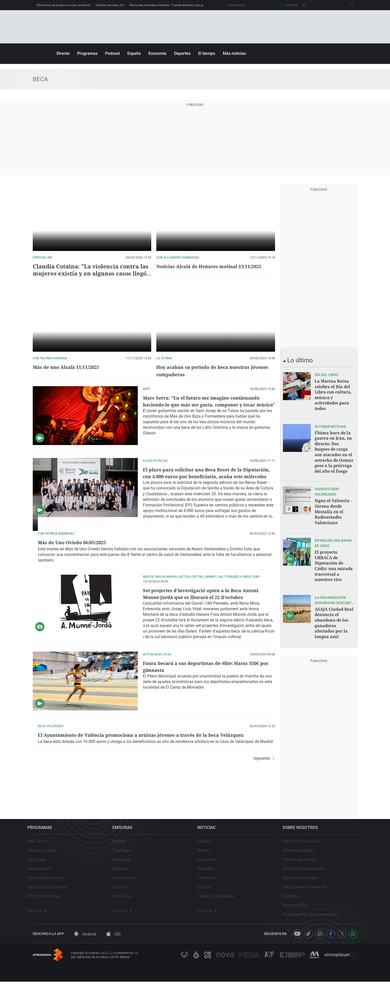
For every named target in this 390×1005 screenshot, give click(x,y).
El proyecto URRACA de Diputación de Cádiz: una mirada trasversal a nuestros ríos (334, 557)
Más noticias (234, 53)
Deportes (182, 53)
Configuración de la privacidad (315, 932)
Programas (87, 53)
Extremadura (129, 895)
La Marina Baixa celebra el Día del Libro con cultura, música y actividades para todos (333, 393)
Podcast (112, 53)
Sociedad (211, 886)
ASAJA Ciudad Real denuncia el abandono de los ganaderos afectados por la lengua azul (334, 611)
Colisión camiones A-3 (110, 5)
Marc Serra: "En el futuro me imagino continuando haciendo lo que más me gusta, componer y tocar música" (207, 403)
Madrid (124, 859)
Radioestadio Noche (51, 895)
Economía (157, 53)
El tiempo (206, 53)
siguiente (264, 824)
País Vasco (128, 914)
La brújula (42, 877)
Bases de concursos (306, 895)
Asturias (125, 904)
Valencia (125, 886)
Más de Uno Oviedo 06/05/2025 (180, 540)
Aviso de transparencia (308, 886)
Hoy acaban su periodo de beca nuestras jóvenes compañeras (207, 370)
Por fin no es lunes (49, 914)
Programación (234, 5)
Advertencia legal (303, 868)
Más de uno (43, 859)
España (134, 53)
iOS (113, 957)
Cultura (209, 904)
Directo (63, 53)
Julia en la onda (47, 868)
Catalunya (127, 868)
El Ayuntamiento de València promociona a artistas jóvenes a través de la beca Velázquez (208, 765)
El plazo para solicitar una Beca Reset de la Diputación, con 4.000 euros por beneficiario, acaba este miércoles (208, 475)
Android (85, 957)
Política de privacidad (307, 859)
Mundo (209, 868)
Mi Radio (289, 5)
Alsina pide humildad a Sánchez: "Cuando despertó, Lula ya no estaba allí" (175, 5)
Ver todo (42, 929)
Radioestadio (44, 886)
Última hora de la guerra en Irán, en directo (63, 5)
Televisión (212, 895)
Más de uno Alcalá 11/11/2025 (69, 366)
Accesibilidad (300, 923)
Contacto (296, 914)
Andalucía (127, 877)
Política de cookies (304, 877)
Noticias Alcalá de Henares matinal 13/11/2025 (214, 266)
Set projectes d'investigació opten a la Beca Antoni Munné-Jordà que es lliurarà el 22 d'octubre (206, 620)
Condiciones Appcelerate (310, 904)
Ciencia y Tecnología (221, 914)
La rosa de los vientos (52, 904)
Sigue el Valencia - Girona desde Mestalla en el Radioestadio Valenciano (333, 505)
